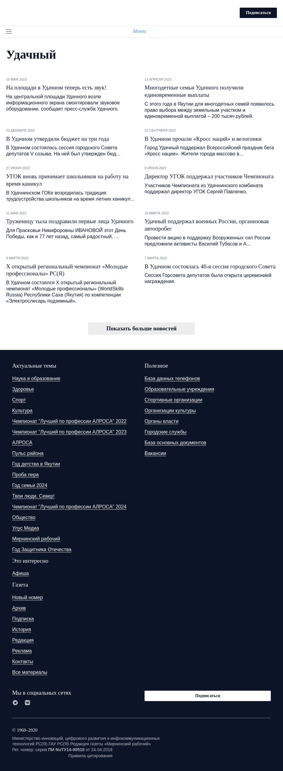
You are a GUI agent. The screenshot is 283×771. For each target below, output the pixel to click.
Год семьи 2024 (29, 485)
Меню (142, 31)
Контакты (22, 661)
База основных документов (175, 442)
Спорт (19, 399)
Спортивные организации (173, 399)
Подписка (23, 618)
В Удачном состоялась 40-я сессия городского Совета (210, 266)
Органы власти (161, 421)
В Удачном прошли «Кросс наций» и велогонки (203, 139)
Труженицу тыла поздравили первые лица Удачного (69, 221)
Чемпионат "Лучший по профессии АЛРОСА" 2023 (69, 432)
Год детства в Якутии (36, 464)
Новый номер (27, 597)
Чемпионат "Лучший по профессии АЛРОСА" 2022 (69, 421)
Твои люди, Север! (33, 496)
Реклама (22, 650)
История (21, 629)
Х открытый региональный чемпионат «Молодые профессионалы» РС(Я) (67, 270)
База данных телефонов (172, 378)
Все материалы (29, 672)
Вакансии (155, 453)
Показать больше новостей (141, 328)
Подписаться (258, 12)
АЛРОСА (22, 442)
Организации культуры (170, 410)
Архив (19, 608)
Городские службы (166, 432)
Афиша (20, 573)
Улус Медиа (25, 528)
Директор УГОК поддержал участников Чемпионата (209, 176)
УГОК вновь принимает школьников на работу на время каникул (67, 180)
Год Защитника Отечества (41, 549)
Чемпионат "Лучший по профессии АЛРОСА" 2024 (69, 506)
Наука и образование (36, 378)
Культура (22, 410)
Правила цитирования (90, 755)
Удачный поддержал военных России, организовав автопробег (207, 225)
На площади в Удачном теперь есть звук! (56, 87)
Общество (23, 517)
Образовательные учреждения (179, 389)
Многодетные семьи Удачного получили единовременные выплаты (194, 91)
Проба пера (25, 474)
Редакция (23, 640)
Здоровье (23, 389)
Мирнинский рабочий (36, 538)
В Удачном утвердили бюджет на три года (57, 139)
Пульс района (28, 453)
